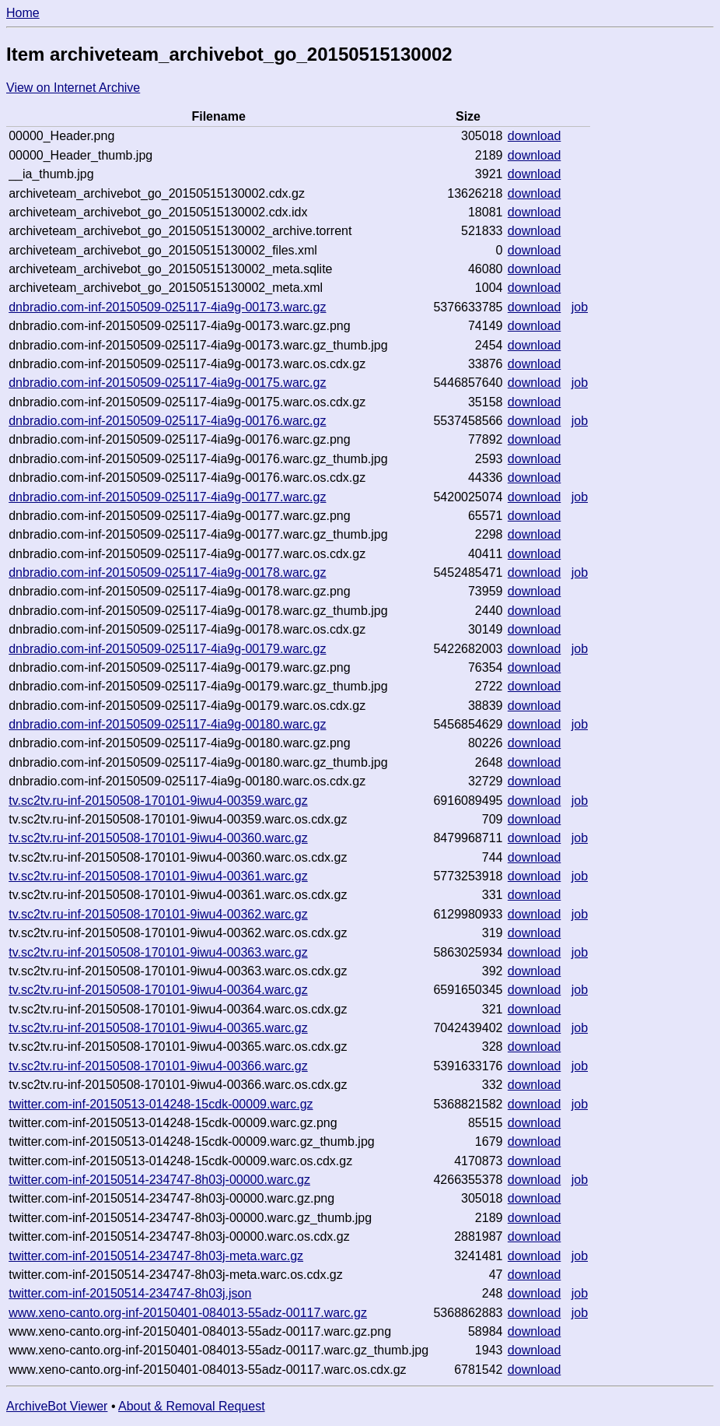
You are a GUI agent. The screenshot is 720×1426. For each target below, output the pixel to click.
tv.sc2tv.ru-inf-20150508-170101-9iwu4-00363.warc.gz (158, 952)
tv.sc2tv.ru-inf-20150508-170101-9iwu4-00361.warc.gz (158, 876)
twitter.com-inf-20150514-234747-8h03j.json (130, 1293)
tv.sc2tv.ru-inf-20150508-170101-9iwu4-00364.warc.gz (158, 989)
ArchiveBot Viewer (56, 1406)
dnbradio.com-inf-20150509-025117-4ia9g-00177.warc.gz (167, 497)
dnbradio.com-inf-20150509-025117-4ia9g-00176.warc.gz (167, 420)
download (534, 135)
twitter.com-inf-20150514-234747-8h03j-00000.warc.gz (159, 1179)
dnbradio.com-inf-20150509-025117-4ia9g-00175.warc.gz (167, 382)
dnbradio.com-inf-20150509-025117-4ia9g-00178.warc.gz (167, 572)
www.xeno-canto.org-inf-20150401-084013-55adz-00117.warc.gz (188, 1312)
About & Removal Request (191, 1406)
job (579, 307)
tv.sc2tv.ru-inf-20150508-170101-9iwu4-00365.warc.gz (158, 1027)
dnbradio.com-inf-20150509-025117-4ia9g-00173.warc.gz (167, 307)
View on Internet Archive (73, 87)
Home (23, 12)
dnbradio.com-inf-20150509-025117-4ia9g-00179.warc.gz (167, 648)
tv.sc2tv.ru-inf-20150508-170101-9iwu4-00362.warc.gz (158, 914)
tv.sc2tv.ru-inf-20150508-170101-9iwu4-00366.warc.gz (158, 1066)
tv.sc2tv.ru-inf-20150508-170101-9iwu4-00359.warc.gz (158, 800)
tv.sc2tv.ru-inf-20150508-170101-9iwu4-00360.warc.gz (158, 838)
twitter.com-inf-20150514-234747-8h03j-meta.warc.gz (156, 1256)
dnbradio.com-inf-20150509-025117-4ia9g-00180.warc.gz (167, 724)
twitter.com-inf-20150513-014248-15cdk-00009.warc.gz (161, 1104)
